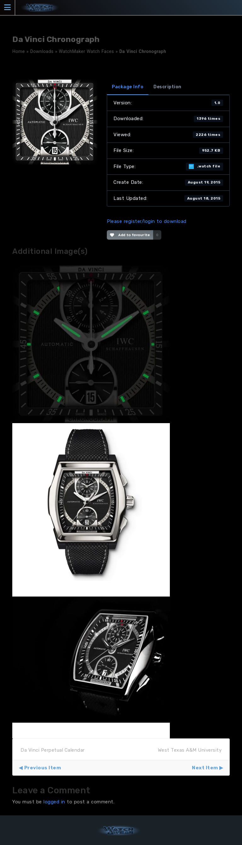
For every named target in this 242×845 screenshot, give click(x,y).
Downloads (42, 51)
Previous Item (42, 768)
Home (18, 51)
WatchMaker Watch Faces (86, 51)
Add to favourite (130, 235)
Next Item (205, 768)
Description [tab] (167, 87)
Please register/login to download (147, 221)
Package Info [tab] (127, 87)
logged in (54, 802)
